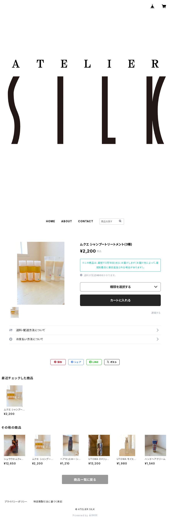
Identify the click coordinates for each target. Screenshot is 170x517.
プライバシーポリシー (16, 501)
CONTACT (85, 221)
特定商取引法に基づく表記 (47, 501)
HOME (50, 221)
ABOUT (66, 221)
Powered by (85, 515)
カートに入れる (120, 300)
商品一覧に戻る (85, 480)
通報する (156, 312)
